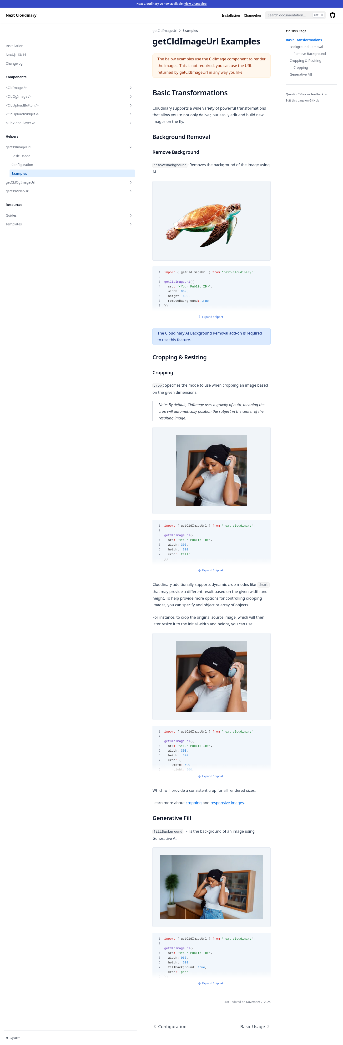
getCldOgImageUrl (29, 167)
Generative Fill (301, 74)
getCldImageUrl (29, 132)
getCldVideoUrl (29, 176)
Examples (19, 158)
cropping (113, 766)
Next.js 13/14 (16, 39)
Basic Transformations (304, 40)
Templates (29, 209)
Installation (14, 30)
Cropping (300, 67)
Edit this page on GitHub (302, 100)
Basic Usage (20, 140)
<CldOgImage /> (29, 81)
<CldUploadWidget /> (29, 99)
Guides (29, 200)
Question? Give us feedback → (306, 94)
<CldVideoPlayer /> (29, 107)
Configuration (22, 149)
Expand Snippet (170, 307)
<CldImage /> (29, 72)
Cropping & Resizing (305, 60)
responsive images (147, 766)
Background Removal (306, 46)
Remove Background (309, 53)
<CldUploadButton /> (29, 90)
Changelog (14, 48)
